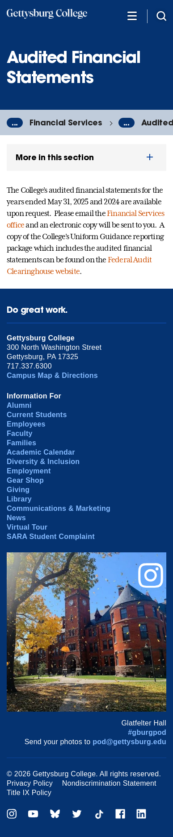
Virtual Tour (27, 527)
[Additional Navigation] (132, 15)
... (15, 123)
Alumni (19, 405)
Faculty (20, 433)
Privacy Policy (30, 783)
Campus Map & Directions (52, 375)
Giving (18, 489)
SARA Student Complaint (51, 536)
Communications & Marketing (58, 508)
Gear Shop (25, 480)
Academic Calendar (41, 452)
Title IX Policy (29, 792)
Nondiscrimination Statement (109, 783)
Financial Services (66, 122)
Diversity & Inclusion (43, 461)
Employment (29, 471)
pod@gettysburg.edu (129, 742)
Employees (26, 424)
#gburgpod (147, 732)
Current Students (37, 414)
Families (21, 443)
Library (19, 499)
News (16, 518)
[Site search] (161, 15)
